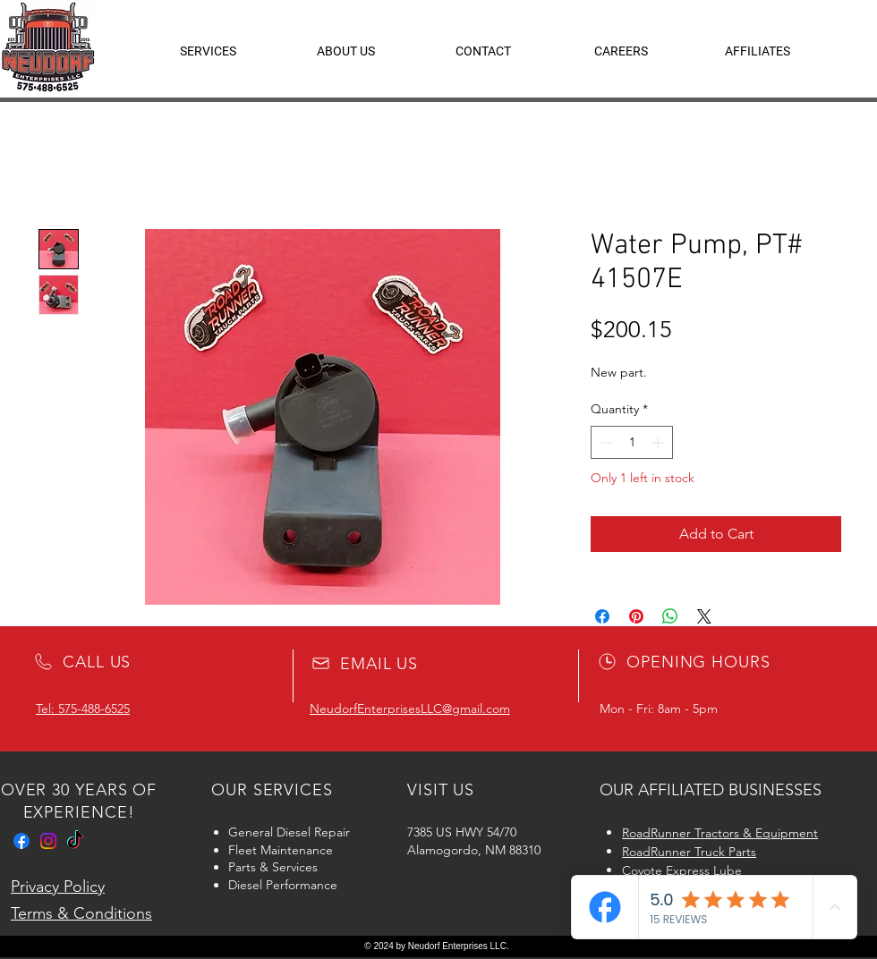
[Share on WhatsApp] (670, 616)
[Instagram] (48, 841)
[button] (757, 51)
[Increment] (659, 442)
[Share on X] (704, 616)
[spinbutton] (632, 442)
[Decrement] (604, 442)
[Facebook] (21, 841)
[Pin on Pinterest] (636, 616)
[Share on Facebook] (602, 616)
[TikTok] (75, 841)
